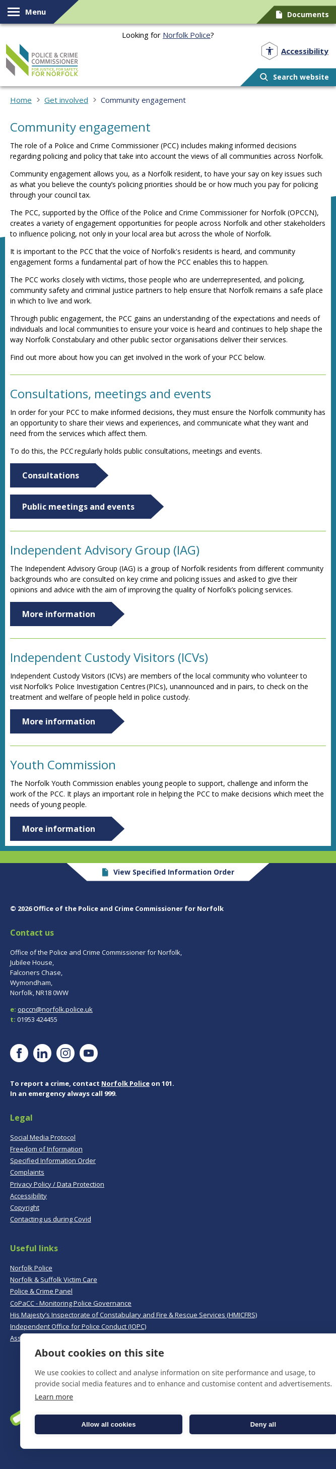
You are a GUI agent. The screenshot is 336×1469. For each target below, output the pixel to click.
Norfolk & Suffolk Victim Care (53, 1279)
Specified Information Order (53, 1160)
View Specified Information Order (168, 872)
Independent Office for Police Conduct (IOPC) (78, 1326)
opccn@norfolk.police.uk (55, 1009)
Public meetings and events (78, 506)
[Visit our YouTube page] (89, 1053)
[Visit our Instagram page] (65, 1053)
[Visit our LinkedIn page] (42, 1053)
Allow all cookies (108, 1424)
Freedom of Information (46, 1148)
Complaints (27, 1172)
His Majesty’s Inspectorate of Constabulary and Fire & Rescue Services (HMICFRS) (133, 1314)
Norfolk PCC (42, 60)
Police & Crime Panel (41, 1291)
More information (58, 614)
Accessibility (28, 1195)
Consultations (50, 475)
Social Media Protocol (43, 1137)
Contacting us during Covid (50, 1218)
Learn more (54, 1396)
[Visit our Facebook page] (19, 1053)
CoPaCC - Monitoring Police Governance (70, 1303)
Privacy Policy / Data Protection (57, 1184)
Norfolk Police (187, 35)
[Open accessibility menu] (294, 51)
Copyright (24, 1207)
